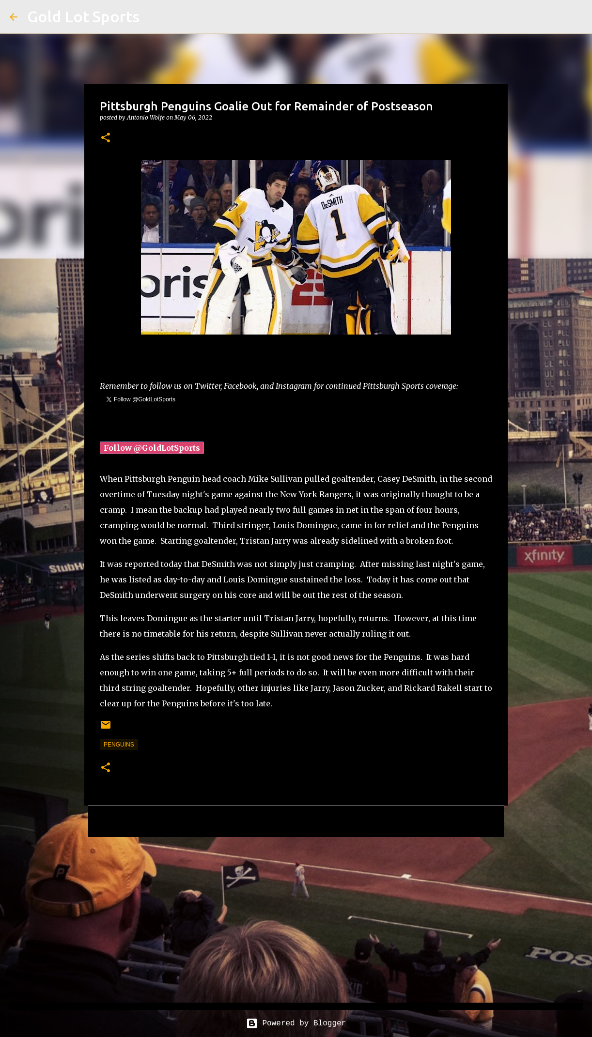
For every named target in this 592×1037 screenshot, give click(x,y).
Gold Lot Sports (83, 16)
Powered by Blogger (296, 1023)
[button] (105, 138)
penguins (119, 744)
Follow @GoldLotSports (152, 448)
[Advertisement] (296, 919)
